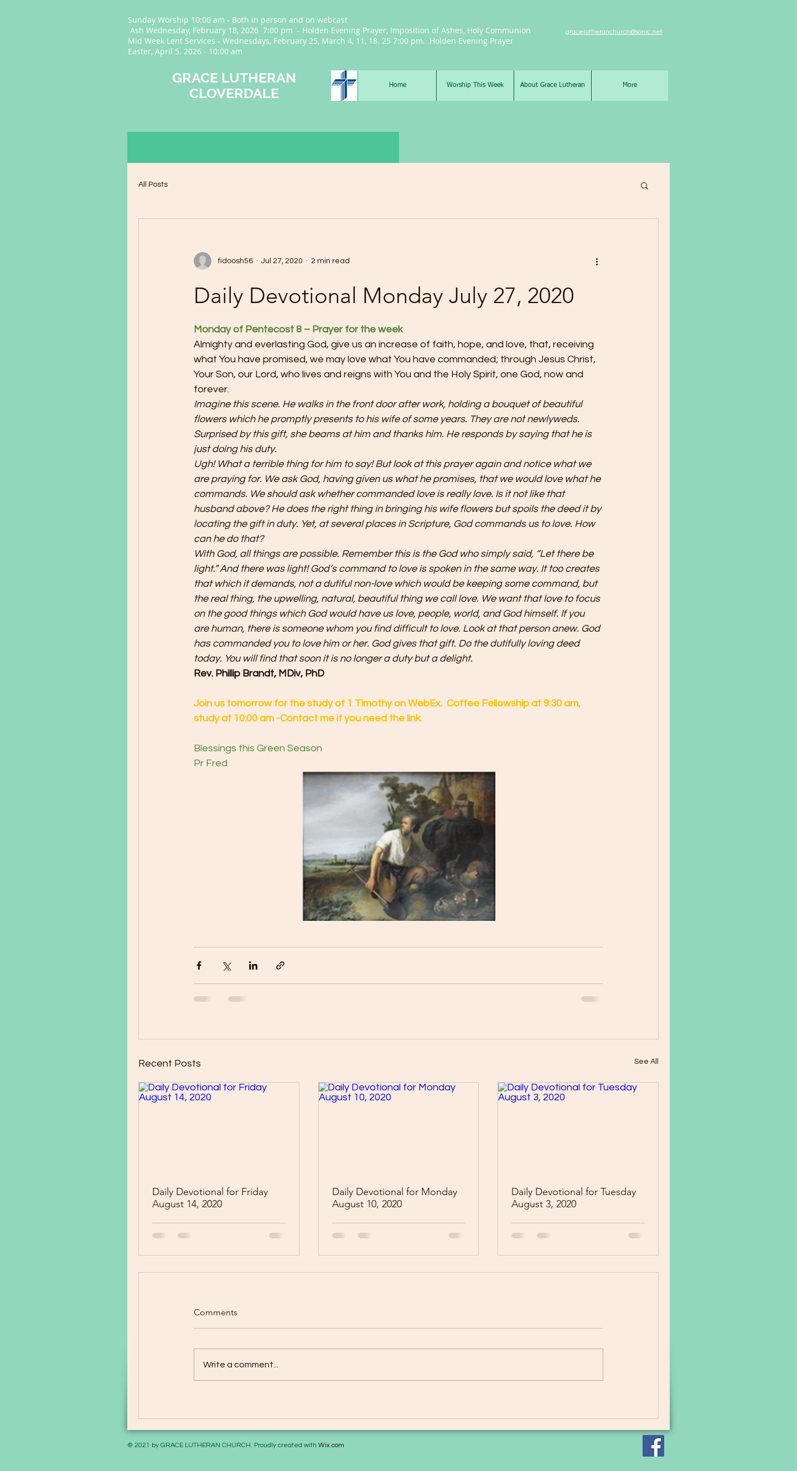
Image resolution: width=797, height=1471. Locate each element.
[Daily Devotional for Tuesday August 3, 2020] (578, 1127)
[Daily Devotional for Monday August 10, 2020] (399, 1127)
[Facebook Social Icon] (653, 1446)
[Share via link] (280, 965)
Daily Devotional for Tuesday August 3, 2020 (573, 1198)
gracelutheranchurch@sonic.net (614, 31)
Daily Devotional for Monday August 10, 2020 (394, 1198)
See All (646, 1061)
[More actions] (596, 261)
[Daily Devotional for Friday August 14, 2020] (219, 1127)
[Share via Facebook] (199, 965)
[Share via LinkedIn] (253, 965)
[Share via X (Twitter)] (226, 965)
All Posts (153, 184)
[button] (644, 185)
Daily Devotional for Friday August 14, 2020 (210, 1198)
